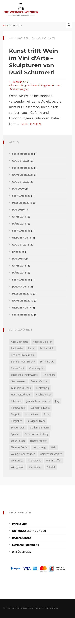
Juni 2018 (18, 251)
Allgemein (14, 85)
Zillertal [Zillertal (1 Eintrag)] (51, 467)
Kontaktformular (25, 545)
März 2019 (19, 223)
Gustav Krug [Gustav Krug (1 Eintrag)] (42, 388)
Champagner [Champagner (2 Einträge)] (36, 368)
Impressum (19, 524)
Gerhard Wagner (19, 89)
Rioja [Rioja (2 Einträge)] (46, 414)
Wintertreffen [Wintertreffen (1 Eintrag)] (53, 460)
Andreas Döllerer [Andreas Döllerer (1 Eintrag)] (42, 341)
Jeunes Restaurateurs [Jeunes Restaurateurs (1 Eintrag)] (38, 401)
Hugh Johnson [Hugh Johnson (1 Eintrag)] (44, 394)
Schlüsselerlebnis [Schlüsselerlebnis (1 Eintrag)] (39, 427)
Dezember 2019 (22, 202)
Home (6, 25)
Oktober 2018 (21, 237)
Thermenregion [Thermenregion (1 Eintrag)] (38, 440)
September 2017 (22, 314)
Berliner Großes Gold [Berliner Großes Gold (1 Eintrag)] (23, 355)
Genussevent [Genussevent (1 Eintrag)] (18, 381)
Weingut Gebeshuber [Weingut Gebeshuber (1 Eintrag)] (23, 454)
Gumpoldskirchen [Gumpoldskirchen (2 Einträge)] (21, 388)
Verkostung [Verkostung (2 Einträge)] (39, 447)
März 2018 (19, 272)
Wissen (56, 85)
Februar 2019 (21, 230)
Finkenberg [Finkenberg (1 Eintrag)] (49, 374)
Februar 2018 (21, 279)
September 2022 (22, 167)
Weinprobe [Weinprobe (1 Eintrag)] (17, 460)
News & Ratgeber (41, 85)
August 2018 (20, 244)
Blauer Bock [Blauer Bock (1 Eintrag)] (17, 368)
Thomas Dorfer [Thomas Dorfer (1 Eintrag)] (19, 447)
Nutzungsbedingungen (29, 531)
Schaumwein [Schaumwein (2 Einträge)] (18, 427)
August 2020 (20, 181)
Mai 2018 (18, 258)
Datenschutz (21, 538)
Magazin (25, 85)
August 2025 (20, 160)
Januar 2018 (20, 286)
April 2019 (19, 216)
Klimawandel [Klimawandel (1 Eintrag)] (18, 407)
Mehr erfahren (31, 124)
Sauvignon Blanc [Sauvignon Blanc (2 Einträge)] (36, 421)
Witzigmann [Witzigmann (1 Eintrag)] (17, 467)
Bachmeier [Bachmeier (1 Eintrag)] (17, 348)
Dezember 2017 (22, 293)
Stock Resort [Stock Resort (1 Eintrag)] (18, 440)
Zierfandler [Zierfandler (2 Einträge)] (35, 467)
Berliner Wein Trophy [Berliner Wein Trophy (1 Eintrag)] (23, 361)
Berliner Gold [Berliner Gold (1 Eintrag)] (47, 348)
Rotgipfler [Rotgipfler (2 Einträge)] (16, 421)
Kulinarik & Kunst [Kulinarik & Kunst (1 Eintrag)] (40, 407)
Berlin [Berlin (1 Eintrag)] (31, 348)
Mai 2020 (18, 188)
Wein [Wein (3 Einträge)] (53, 447)
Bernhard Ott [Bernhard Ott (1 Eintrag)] (47, 361)
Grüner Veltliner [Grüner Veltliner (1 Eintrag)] (39, 381)
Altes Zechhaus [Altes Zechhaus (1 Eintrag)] (19, 341)
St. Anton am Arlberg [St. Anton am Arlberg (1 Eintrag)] (36, 434)
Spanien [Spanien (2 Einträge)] (15, 434)
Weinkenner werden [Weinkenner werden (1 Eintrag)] (51, 454)
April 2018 (19, 265)
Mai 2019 (18, 209)
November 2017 (22, 300)
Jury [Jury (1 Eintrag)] (57, 401)
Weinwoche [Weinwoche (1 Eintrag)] (34, 460)
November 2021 (22, 174)
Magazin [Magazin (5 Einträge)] (15, 414)
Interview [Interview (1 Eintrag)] (16, 401)
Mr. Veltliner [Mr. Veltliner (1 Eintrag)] (32, 414)
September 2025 (22, 153)
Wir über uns (21, 552)
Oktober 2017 (21, 307)
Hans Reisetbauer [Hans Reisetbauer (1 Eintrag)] (21, 394)
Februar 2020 (21, 195)
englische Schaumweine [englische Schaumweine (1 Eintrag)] (24, 374)
